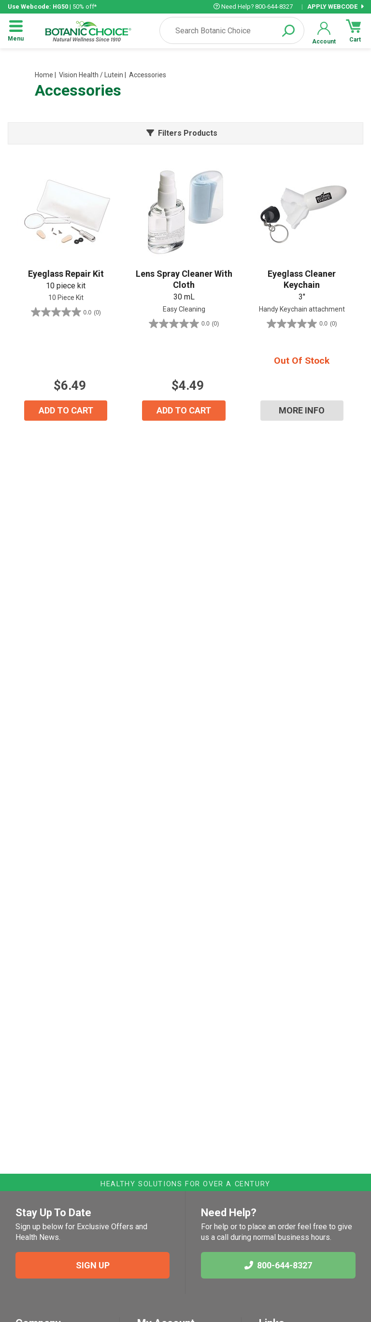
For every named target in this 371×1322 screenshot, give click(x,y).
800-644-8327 (278, 1265)
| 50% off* (52, 6)
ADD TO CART (66, 410)
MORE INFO (302, 410)
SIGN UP (93, 1265)
